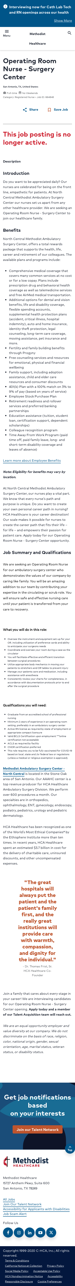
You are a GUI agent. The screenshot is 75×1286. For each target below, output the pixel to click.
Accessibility (55, 1276)
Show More (63, 20)
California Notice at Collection (23, 1265)
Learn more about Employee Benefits (32, 460)
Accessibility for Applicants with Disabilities (36, 1208)
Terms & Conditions (17, 1260)
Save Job (57, 109)
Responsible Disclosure (19, 1281)
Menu (6, 34)
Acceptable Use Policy (46, 1271)
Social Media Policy (16, 1271)
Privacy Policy (55, 1265)
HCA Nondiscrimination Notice (24, 1276)
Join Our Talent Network (22, 1204)
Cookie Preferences (50, 1281)
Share (30, 109)
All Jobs (9, 1199)
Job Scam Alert (15, 1213)
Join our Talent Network (38, 1129)
